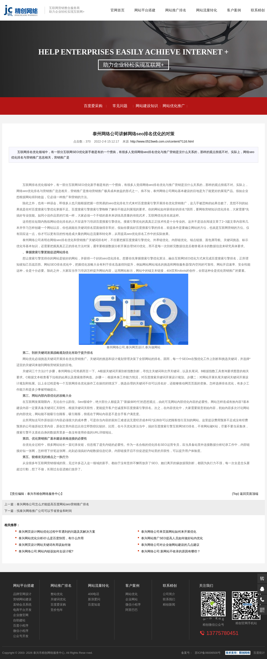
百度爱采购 (93, 106)
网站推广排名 (175, 10)
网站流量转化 (206, 10)
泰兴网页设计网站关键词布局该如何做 (45, 544)
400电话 (93, 594)
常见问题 (119, 106)
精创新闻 (169, 604)
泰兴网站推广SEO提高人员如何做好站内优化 (172, 538)
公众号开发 (20, 636)
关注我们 (206, 585)
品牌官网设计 (22, 594)
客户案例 (234, 10)
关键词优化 (58, 599)
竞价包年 (57, 609)
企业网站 (131, 599)
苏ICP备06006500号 (208, 652)
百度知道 (94, 604)
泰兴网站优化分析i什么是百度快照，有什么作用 (51, 538)
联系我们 (169, 599)
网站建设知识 (147, 106)
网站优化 (131, 594)
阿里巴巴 (131, 609)
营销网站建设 (22, 599)
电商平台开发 (22, 609)
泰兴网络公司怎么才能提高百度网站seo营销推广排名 (53, 504)
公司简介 (169, 594)
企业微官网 (20, 615)
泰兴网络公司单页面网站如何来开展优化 (168, 531)
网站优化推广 (174, 106)
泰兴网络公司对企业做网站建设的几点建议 (170, 544)
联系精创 (258, 10)
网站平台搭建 (144, 10)
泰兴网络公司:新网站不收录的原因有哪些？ (170, 551)
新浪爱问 (94, 599)
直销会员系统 (22, 604)
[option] (93, 106)
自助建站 (19, 620)
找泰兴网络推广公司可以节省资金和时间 (44, 511)
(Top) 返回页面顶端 (245, 493)
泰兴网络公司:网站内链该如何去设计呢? (46, 551)
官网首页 (118, 10)
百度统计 (259, 652)
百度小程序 (20, 625)
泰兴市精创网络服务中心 (44, 493)
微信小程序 (20, 631)
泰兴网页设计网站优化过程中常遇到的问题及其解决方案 (57, 531)
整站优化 (57, 594)
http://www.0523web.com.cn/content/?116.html (162, 141)
